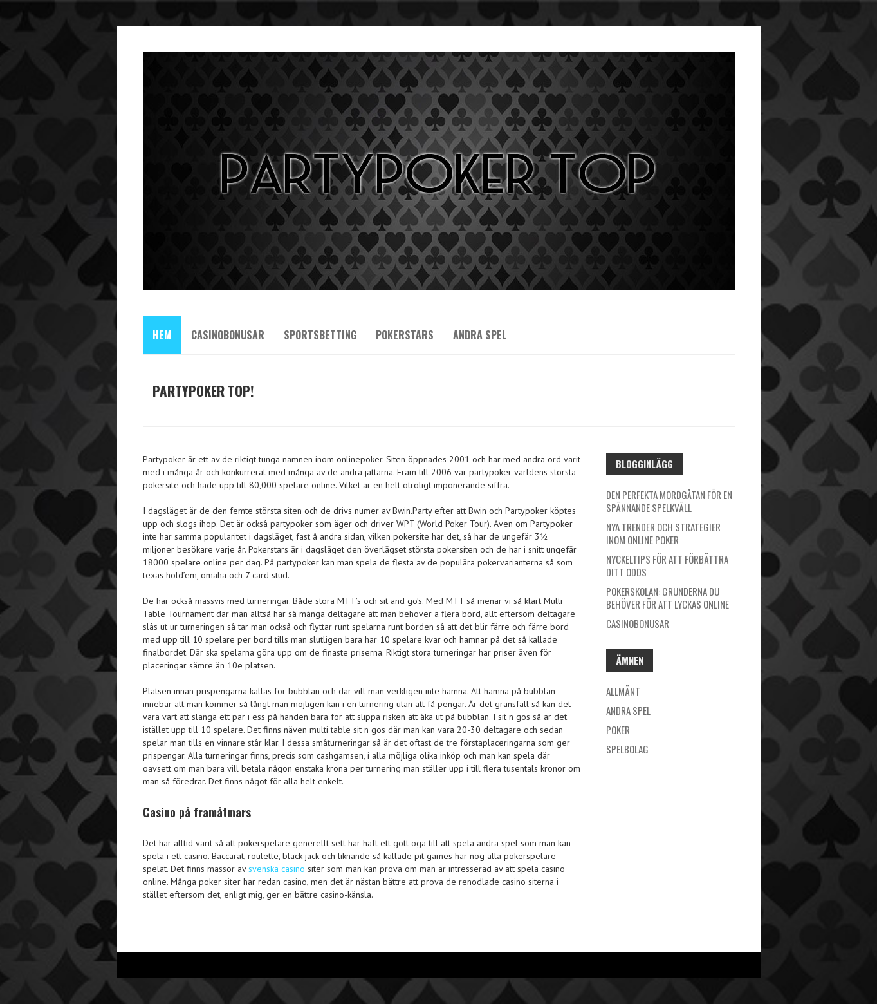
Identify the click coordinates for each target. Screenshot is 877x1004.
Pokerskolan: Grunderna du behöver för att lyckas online (667, 597)
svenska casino (276, 869)
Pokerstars (405, 335)
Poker (618, 730)
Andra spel (480, 335)
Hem (162, 335)
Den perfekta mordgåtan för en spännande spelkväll (669, 501)
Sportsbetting (320, 335)
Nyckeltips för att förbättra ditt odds (667, 565)
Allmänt (623, 691)
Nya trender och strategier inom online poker (663, 533)
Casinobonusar (227, 335)
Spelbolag (627, 749)
